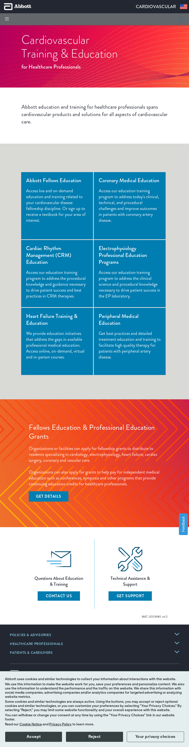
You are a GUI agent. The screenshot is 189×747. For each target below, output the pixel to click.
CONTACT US (59, 596)
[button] (181, 19)
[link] (30, 635)
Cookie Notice (30, 724)
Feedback (183, 524)
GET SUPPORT (130, 596)
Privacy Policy (60, 724)
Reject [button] (94, 737)
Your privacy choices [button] (155, 737)
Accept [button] (34, 737)
